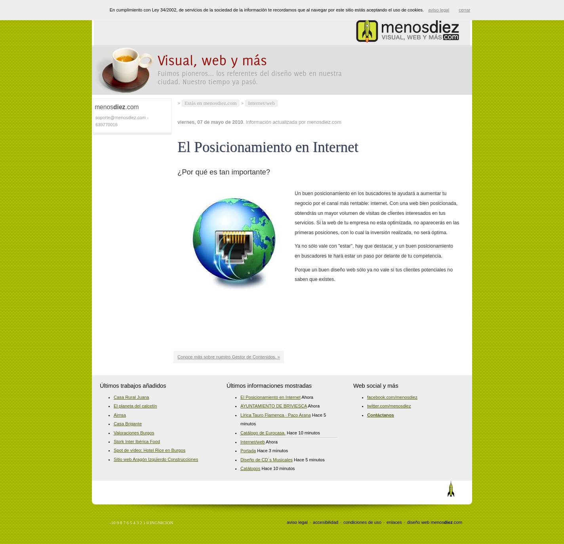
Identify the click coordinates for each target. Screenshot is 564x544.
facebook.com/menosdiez (392, 397)
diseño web (418, 522)
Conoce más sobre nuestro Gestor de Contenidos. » (228, 356)
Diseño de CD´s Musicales (266, 459)
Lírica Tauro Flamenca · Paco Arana (275, 415)
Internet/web (261, 103)
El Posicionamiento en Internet (270, 397)
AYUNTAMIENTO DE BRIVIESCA (273, 406)
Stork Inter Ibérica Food (137, 441)
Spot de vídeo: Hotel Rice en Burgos (149, 450)
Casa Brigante (128, 423)
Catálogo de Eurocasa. (263, 432)
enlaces (394, 522)
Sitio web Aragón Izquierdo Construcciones (156, 459)
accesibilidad (325, 522)
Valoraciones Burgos (134, 432)
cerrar (464, 10)
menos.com (446, 522)
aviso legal (297, 522)
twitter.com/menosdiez (389, 406)
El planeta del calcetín (135, 406)
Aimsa (120, 415)
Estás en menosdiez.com (211, 103)
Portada (248, 450)
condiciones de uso (362, 522)
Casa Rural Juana (131, 397)
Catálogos (250, 468)
